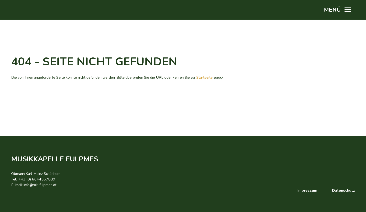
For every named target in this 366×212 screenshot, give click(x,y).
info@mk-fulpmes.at (40, 184)
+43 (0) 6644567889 (36, 179)
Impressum (307, 190)
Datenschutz (343, 190)
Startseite (204, 77)
